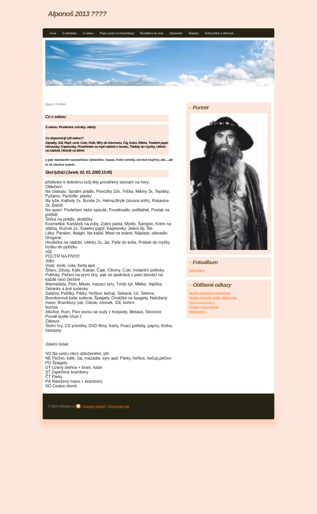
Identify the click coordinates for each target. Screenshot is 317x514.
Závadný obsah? (94, 406)
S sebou (88, 33)
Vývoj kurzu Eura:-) (202, 302)
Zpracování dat (118, 406)
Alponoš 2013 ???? (77, 14)
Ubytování (175, 33)
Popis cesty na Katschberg (117, 33)
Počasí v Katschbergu (204, 307)
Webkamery (197, 311)
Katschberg (197, 270)
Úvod (52, 33)
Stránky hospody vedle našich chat (212, 298)
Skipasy (194, 33)
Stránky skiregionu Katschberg (210, 293)
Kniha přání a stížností (219, 33)
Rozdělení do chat (151, 33)
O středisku (69, 33)
